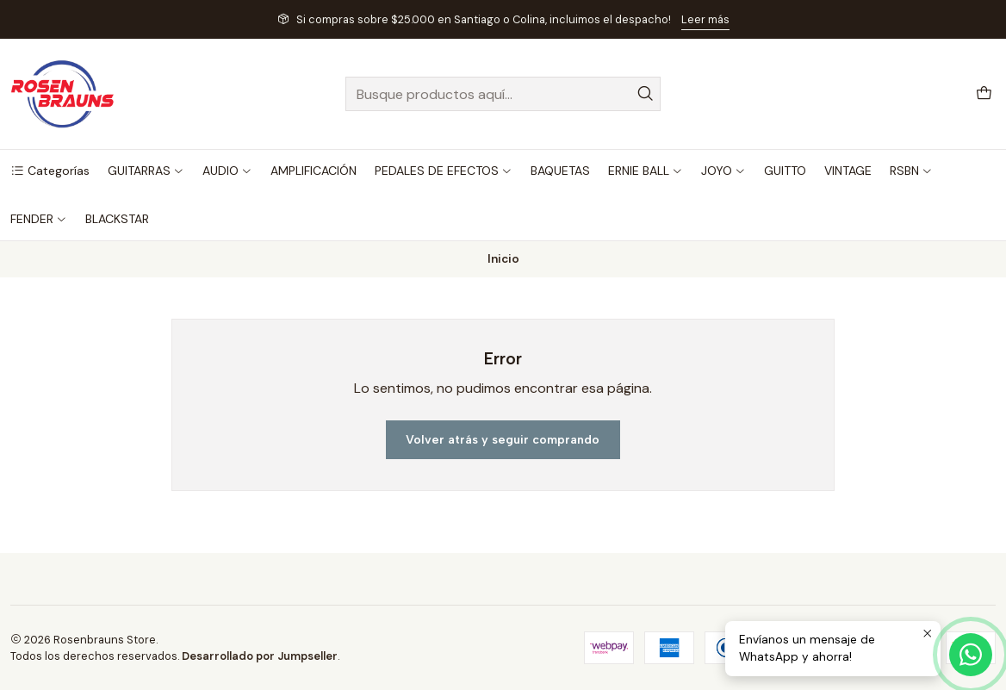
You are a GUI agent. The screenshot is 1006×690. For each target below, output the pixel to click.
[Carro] (984, 94)
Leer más (705, 19)
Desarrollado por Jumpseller (260, 656)
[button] (50, 170)
